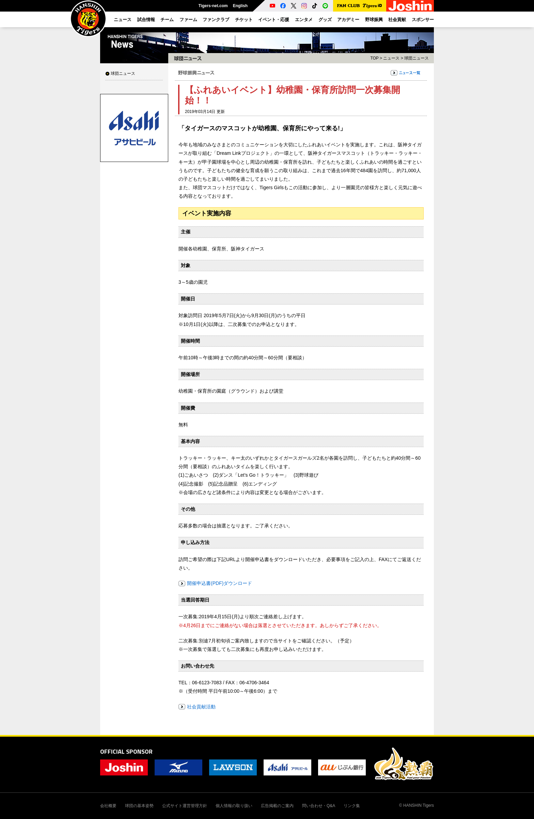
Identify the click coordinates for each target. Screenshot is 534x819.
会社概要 (108, 805)
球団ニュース (123, 73)
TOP (374, 58)
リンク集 (352, 805)
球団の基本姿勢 (139, 805)
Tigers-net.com (213, 5)
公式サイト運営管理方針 (184, 805)
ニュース (391, 58)
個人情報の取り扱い (234, 805)
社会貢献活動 (201, 706)
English (240, 5)
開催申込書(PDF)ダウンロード (219, 583)
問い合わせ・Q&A (318, 805)
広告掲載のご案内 (277, 805)
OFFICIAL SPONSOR (126, 751)
